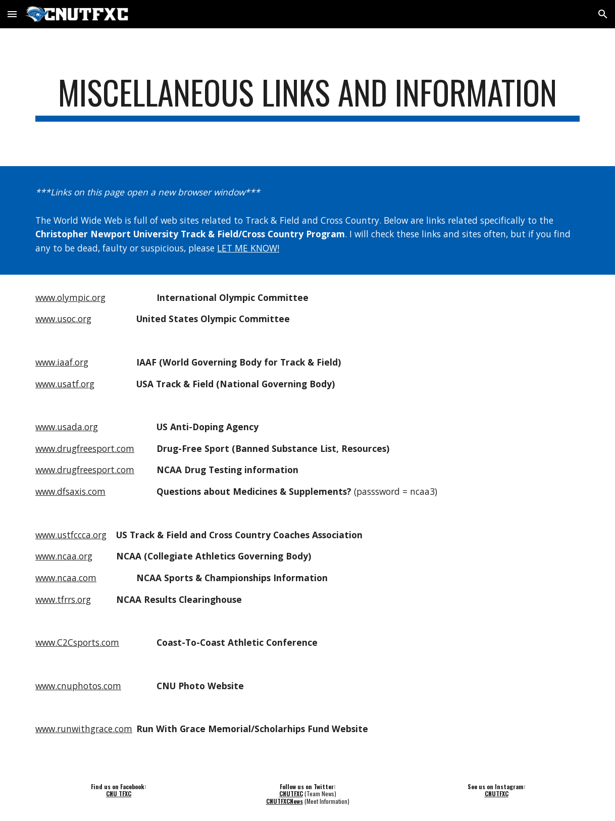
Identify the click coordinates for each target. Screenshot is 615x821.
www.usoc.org (63, 319)
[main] (307, 97)
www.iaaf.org (61, 362)
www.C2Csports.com (77, 642)
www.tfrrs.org (63, 599)
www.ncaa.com (65, 578)
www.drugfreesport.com (84, 448)
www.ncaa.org (63, 556)
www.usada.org (66, 427)
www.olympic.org (70, 297)
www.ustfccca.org (71, 535)
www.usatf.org (64, 384)
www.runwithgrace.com (83, 729)
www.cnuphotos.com (78, 686)
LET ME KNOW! (248, 248)
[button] (12, 14)
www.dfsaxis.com (70, 491)
